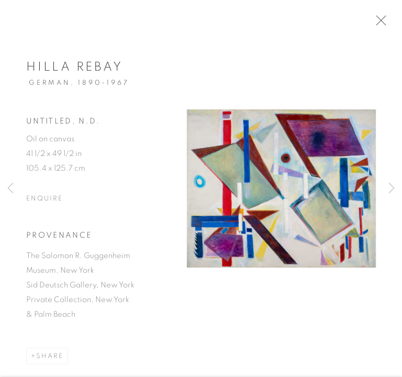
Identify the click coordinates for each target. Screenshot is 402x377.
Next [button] (391, 188)
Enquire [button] (44, 201)
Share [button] (49, 359)
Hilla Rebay (74, 70)
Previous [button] (10, 188)
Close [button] (384, 23)
